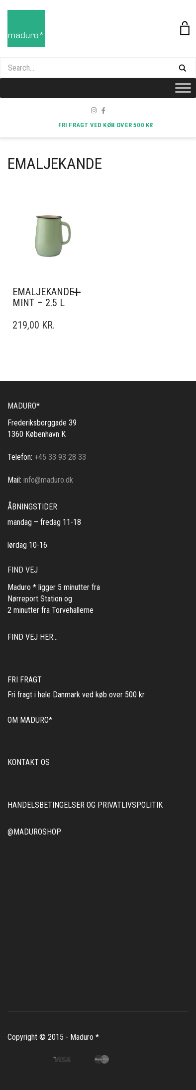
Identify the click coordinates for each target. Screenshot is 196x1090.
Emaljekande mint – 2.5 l (43, 297)
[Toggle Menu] (183, 87)
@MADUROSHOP (34, 832)
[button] (79, 292)
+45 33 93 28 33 (60, 457)
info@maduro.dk (48, 480)
